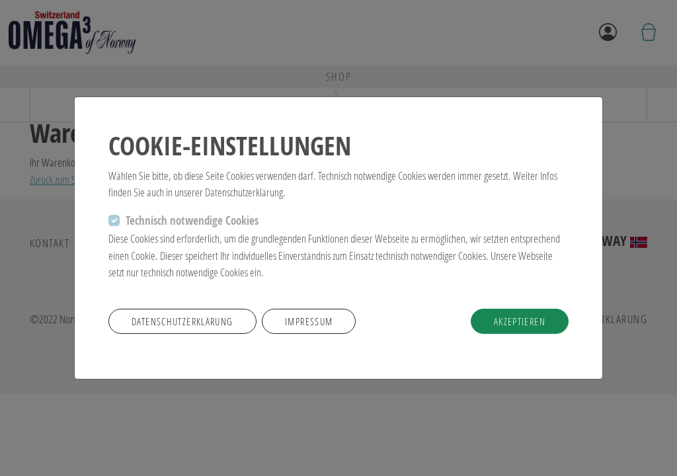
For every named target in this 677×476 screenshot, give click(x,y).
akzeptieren (519, 321)
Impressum (309, 321)
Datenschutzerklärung (182, 321)
